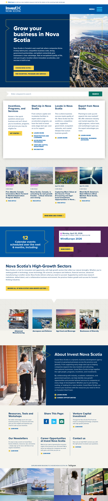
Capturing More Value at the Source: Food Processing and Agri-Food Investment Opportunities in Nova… (65, 195)
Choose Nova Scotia (23, 68)
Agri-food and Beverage (65, 331)
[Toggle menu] (95, 9)
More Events (65, 249)
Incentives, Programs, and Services (16, 108)
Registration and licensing (41, 136)
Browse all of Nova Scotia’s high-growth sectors (27, 288)
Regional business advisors (89, 139)
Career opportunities (66, 397)
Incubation (38, 149)
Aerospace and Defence (42, 331)
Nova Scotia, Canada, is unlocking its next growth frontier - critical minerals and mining (41, 194)
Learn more (39, 133)
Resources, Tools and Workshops (21, 415)
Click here (11, 2)
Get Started (14, 133)
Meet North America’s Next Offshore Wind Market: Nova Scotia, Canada (89, 194)
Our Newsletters (18, 438)
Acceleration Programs (40, 141)
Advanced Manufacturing (19, 332)
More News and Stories (53, 215)
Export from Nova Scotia (88, 107)
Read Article (12, 201)
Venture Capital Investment (41, 145)
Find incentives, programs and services (30, 74)
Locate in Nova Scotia (63, 107)
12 (25, 237)
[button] (9, 321)
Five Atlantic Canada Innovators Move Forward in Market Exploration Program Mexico (17, 194)
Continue (78, 447)
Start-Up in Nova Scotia (41, 107)
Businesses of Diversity (89, 331)
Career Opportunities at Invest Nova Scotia (53, 439)
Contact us (79, 438)
